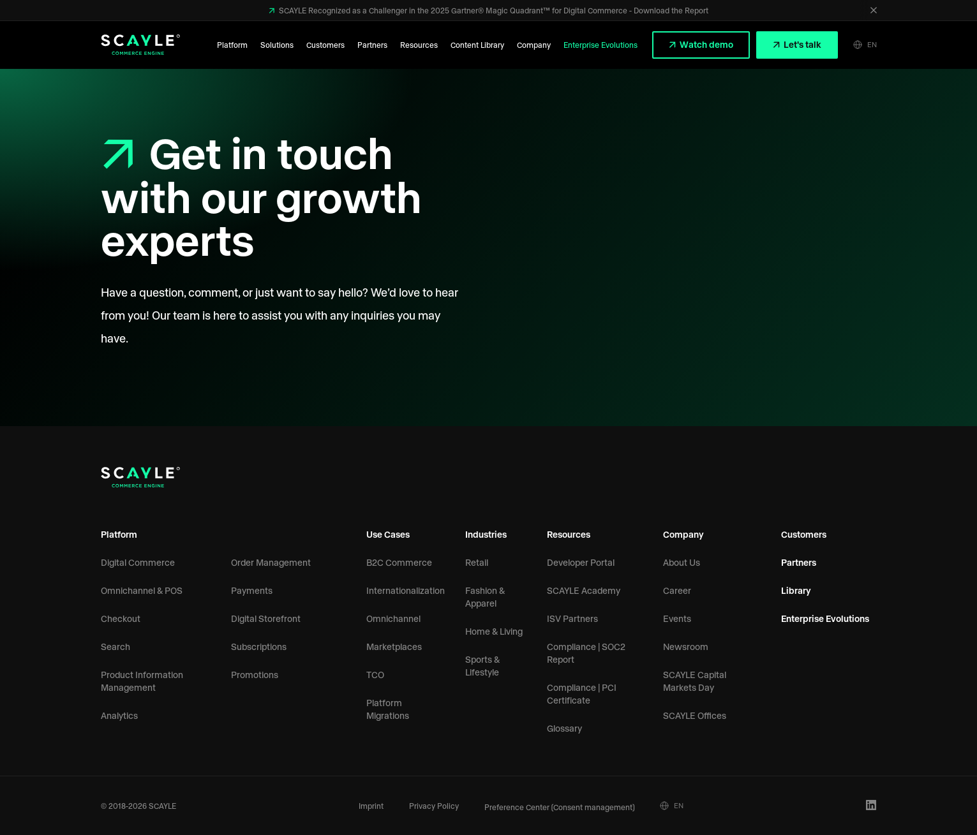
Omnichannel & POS (142, 590)
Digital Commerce (138, 562)
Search (115, 646)
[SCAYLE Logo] (140, 44)
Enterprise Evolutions (600, 44)
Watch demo (705, 44)
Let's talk (801, 44)
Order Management (271, 562)
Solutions (277, 44)
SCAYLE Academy (583, 590)
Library (796, 590)
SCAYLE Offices (694, 715)
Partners (372, 44)
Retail (476, 562)
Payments (251, 590)
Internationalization (405, 590)
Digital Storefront (266, 618)
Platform (232, 44)
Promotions (254, 674)
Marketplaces (394, 646)
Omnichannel (393, 618)
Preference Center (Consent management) (559, 806)
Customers (325, 44)
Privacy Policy (434, 805)
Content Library (477, 44)
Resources (419, 44)
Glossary (564, 728)
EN (865, 44)
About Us (681, 562)
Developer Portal (581, 562)
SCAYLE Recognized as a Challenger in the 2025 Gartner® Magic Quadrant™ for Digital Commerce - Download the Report (492, 10)
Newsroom (685, 646)
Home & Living (494, 631)
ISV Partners (572, 618)
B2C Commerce (399, 562)
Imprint (371, 805)
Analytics (119, 715)
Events (677, 618)
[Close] (873, 10)
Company (534, 44)
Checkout (120, 618)
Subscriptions (259, 646)
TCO (375, 674)
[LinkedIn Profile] (871, 805)
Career (677, 590)
